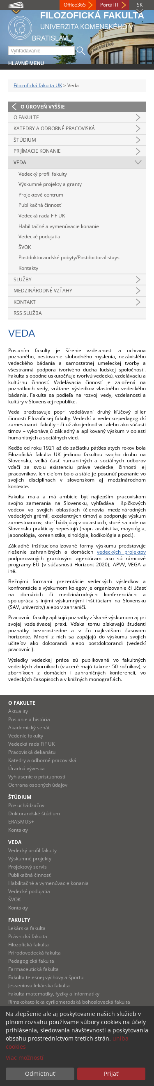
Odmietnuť (40, 1073)
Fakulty (19, 919)
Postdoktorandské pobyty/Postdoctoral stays (69, 257)
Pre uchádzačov (26, 805)
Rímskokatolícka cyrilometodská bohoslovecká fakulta (69, 1001)
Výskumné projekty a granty (50, 184)
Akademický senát (29, 727)
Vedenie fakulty (25, 735)
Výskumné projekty (29, 858)
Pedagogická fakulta (31, 960)
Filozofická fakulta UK (38, 85)
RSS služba (28, 313)
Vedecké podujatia (39, 236)
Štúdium (25, 139)
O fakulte (26, 117)
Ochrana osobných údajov (37, 784)
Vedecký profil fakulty (42, 173)
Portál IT (109, 4)
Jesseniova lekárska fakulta (39, 985)
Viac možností (25, 1057)
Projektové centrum (40, 194)
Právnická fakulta (27, 936)
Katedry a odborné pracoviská (54, 128)
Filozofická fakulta (28, 944)
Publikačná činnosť (39, 204)
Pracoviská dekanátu (31, 752)
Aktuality (18, 711)
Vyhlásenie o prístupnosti (36, 776)
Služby (23, 279)
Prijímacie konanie (37, 150)
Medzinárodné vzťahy (43, 290)
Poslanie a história (29, 719)
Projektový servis (27, 866)
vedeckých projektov (121, 551)
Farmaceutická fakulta (33, 969)
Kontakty (28, 268)
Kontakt (25, 302)
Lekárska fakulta (27, 928)
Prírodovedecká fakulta (34, 952)
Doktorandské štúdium (34, 813)
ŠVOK (24, 247)
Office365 (75, 4)
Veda (20, 162)
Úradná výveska (26, 768)
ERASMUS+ (21, 821)
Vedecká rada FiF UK (41, 215)
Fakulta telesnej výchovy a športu (45, 977)
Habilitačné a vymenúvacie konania (48, 883)
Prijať (111, 1073)
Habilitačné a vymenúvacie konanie (58, 226)
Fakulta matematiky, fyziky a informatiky (53, 993)
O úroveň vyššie (43, 106)
